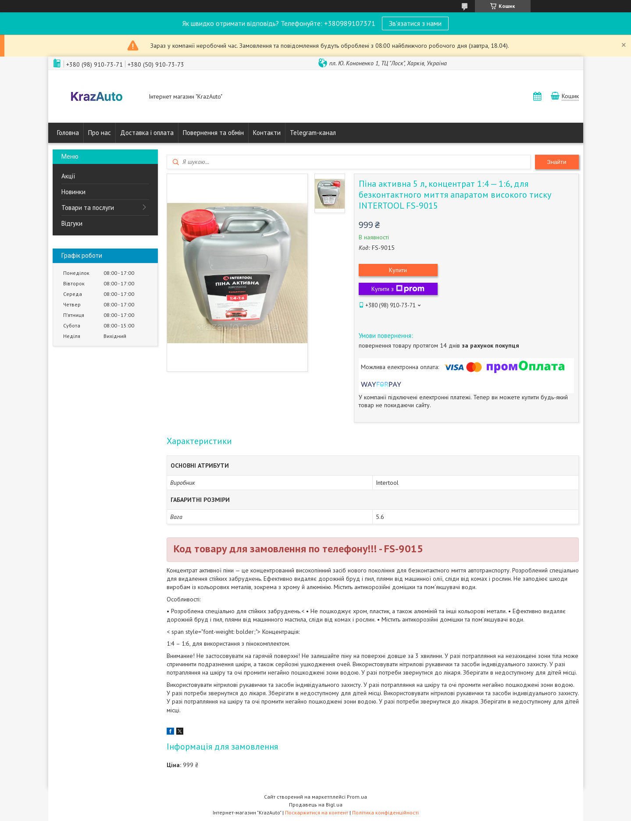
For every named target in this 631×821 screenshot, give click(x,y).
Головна (68, 132)
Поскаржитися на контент (316, 812)
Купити (398, 270)
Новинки (73, 192)
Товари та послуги (87, 207)
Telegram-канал (313, 132)
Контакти (267, 132)
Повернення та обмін (213, 132)
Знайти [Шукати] (557, 162)
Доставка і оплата (147, 132)
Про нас (99, 132)
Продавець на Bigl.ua (315, 804)
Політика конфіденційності (385, 812)
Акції (68, 176)
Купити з (397, 289)
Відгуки (71, 223)
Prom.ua (357, 796)
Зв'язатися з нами (415, 23)
